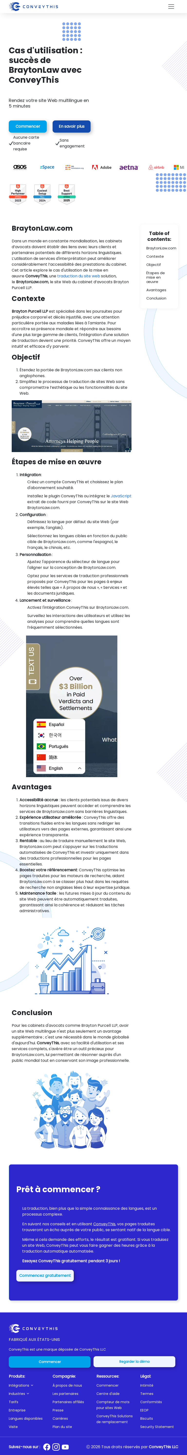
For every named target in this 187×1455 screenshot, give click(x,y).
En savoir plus (71, 126)
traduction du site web (78, 276)
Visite (13, 1426)
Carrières (60, 1418)
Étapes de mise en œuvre (155, 277)
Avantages (156, 289)
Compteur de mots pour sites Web (113, 1405)
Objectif (153, 264)
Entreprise (17, 1410)
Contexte (155, 256)
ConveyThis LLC (163, 1447)
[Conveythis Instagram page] (56, 1447)
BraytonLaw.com (161, 248)
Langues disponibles (26, 1418)
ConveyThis (104, 1224)
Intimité (146, 1385)
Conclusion (156, 298)
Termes (146, 1393)
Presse (58, 1410)
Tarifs (13, 1402)
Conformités (151, 1402)
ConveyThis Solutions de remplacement (114, 1419)
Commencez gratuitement (45, 1275)
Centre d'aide (108, 1393)
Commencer (28, 126)
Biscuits (146, 1418)
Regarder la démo (134, 1361)
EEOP (144, 1410)
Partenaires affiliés (68, 1402)
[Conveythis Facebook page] (46, 1447)
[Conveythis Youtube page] (65, 1447)
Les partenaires (65, 1393)
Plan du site (62, 1426)
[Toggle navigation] (171, 6)
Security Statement (157, 1426)
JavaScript (121, 496)
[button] (28, 1385)
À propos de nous (67, 1385)
